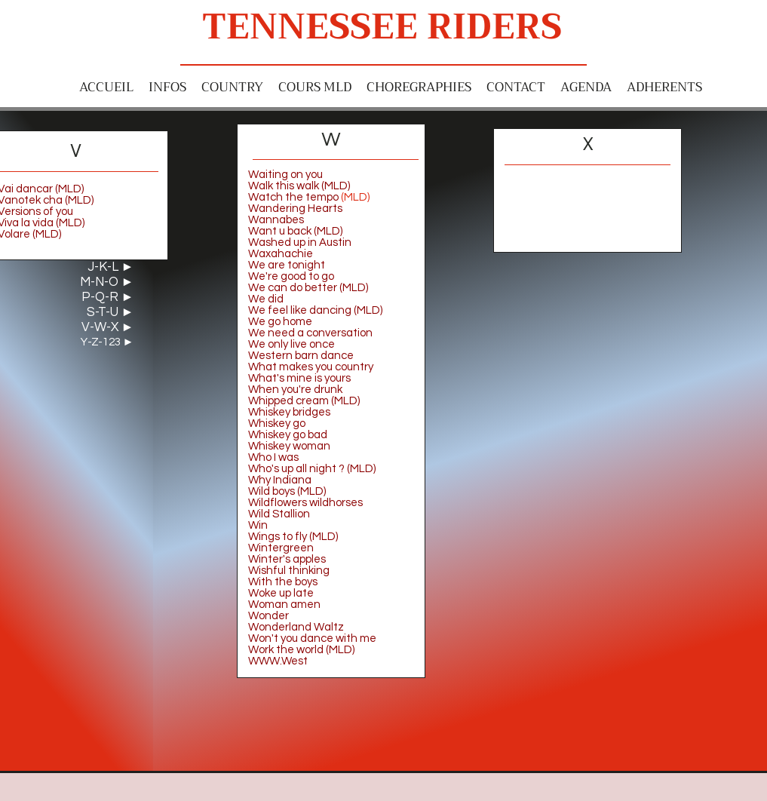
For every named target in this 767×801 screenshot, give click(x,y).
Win (258, 525)
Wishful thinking (289, 570)
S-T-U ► (110, 312)
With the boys (283, 582)
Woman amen (284, 604)
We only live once (292, 344)
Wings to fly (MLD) (293, 536)
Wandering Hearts (295, 208)
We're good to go (291, 276)
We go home (280, 321)
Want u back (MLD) (295, 231)
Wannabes (276, 220)
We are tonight (286, 265)
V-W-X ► (107, 327)
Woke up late (281, 593)
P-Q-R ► (107, 297)
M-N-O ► (107, 282)
